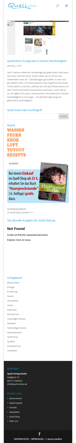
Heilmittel (11, 309)
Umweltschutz (14, 346)
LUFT (19, 65)
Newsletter (14, 412)
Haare (10, 305)
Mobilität (11, 323)
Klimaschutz (13, 314)
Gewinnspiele (15, 403)
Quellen (11, 341)
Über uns (13, 421)
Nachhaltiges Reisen (16, 328)
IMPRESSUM (37, 439)
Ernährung (12, 291)
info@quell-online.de (17, 384)
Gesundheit (12, 300)
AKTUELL (11, 65)
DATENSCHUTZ (21, 439)
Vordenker (12, 350)
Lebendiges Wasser (16, 318)
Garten (10, 296)
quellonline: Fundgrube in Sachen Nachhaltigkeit (37, 61)
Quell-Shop (12, 336)
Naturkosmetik (14, 332)
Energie (10, 287)
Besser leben (13, 282)
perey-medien (55, 439)
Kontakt (13, 407)
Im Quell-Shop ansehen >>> (20, 212)
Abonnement (15, 398)
